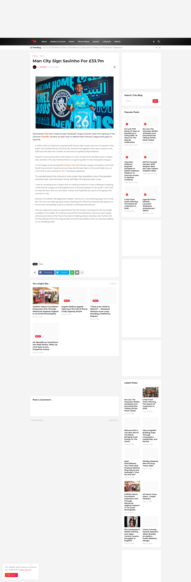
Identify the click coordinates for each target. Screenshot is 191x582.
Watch (117, 41)
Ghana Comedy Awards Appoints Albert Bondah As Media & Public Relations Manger (150, 535)
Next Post (113, 420)
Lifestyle (107, 41)
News (44, 41)
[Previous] (156, 47)
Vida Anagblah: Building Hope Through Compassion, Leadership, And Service (150, 436)
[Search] (159, 42)
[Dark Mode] (154, 42)
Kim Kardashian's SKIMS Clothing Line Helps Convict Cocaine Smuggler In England (132, 535)
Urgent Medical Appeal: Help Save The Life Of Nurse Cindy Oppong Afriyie (74, 309)
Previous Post (37, 420)
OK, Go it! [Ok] (11, 575)
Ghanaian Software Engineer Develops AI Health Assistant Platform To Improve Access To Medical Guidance (131, 171)
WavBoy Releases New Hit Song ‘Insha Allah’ (150, 463)
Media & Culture (57, 41)
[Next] (159, 47)
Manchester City (67, 165)
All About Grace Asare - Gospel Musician (150, 496)
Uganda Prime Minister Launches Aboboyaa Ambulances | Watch (149, 205)
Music (71, 41)
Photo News (83, 41)
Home (35, 56)
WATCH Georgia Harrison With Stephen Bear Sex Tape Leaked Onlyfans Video (150, 166)
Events (96, 41)
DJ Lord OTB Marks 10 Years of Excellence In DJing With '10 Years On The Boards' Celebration (82, 47)
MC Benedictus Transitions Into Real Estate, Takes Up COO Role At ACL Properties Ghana (45, 346)
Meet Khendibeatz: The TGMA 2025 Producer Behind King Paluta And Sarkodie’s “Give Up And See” (132, 468)
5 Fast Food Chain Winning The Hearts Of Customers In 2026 (131, 203)
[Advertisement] (95, 19)
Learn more (24, 570)
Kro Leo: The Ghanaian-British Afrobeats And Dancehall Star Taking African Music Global (150, 134)
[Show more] (82, 272)
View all (113, 283)
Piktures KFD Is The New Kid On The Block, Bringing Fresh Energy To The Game (131, 436)
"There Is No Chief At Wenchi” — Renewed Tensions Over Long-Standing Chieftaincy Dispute (100, 311)
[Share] (114, 67)
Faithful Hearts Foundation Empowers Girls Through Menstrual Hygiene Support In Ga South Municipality (46, 310)
